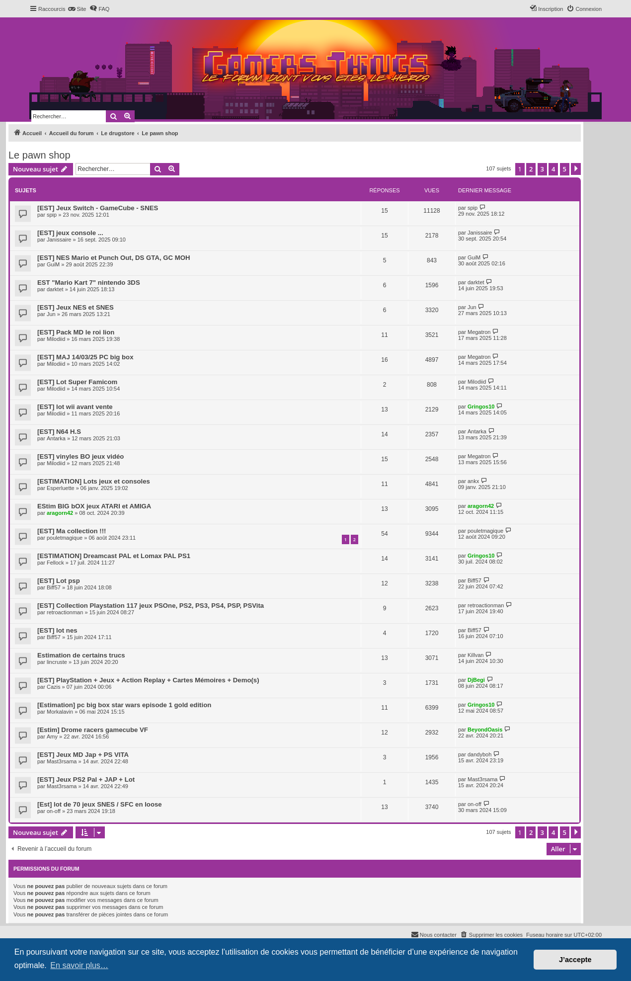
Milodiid (56, 339)
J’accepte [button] (575, 960)
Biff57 (54, 587)
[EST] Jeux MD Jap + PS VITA (83, 754)
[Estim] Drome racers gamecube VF (92, 730)
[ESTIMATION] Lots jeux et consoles (93, 481)
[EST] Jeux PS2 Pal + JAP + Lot (86, 779)
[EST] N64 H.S (59, 431)
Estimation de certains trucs (81, 655)
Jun (51, 314)
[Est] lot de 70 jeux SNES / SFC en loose (99, 804)
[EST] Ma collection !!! (71, 531)
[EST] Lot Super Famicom (77, 382)
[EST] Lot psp (58, 580)
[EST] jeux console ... (70, 233)
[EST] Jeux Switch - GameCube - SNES (97, 208)
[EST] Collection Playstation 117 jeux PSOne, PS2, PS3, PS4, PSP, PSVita (150, 605)
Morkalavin (60, 712)
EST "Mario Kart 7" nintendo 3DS (88, 282)
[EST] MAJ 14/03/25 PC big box (85, 357)
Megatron (479, 332)
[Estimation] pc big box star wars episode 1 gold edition (124, 705)
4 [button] (553, 168)
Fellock (55, 563)
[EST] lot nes (57, 630)
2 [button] (531, 168)
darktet (55, 289)
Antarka (56, 438)
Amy (52, 736)
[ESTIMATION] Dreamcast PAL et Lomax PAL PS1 (113, 556)
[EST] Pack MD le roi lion (75, 332)
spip (52, 215)
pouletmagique (64, 538)
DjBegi (476, 680)
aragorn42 (60, 513)
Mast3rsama (62, 761)
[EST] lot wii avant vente (75, 406)
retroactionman (65, 612)
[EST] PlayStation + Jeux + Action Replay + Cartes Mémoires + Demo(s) (148, 680)
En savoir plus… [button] (79, 965)
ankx (473, 481)
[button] (576, 169)
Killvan (475, 655)
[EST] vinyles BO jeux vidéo (80, 456)
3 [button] (542, 168)
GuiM (53, 264)
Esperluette (61, 488)
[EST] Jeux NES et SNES (75, 307)
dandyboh (479, 754)
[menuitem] (77, 9)
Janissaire (59, 240)
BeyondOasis (485, 730)
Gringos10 (481, 406)
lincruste (57, 662)
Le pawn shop (39, 155)
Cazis (54, 687)
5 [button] (564, 168)
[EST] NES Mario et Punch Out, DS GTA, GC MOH (113, 257)
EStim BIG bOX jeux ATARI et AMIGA (94, 506)
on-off (54, 811)
